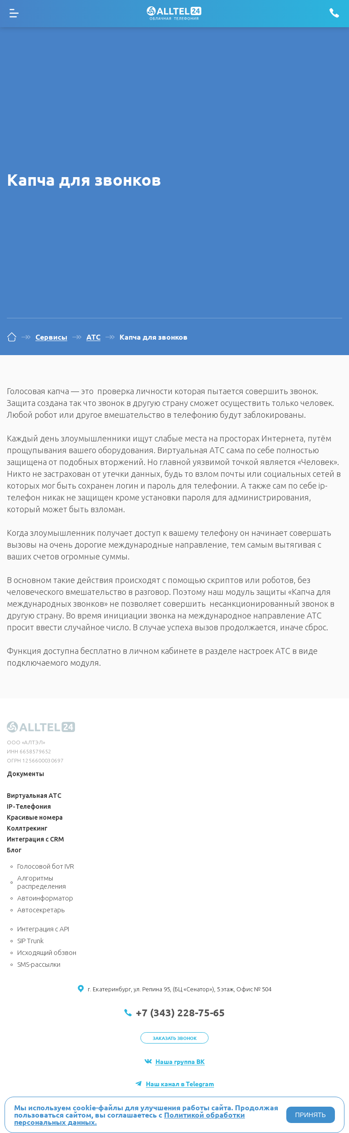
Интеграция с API (43, 929)
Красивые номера (35, 817)
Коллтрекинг (27, 828)
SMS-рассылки (38, 964)
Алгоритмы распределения (41, 882)
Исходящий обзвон (46, 952)
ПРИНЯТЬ (310, 1114)
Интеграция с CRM (35, 839)
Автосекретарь (41, 910)
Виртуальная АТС (34, 795)
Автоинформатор (45, 898)
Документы (25, 774)
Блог (14, 850)
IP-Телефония (29, 806)
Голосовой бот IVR (45, 866)
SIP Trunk (30, 941)
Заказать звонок (175, 1037)
